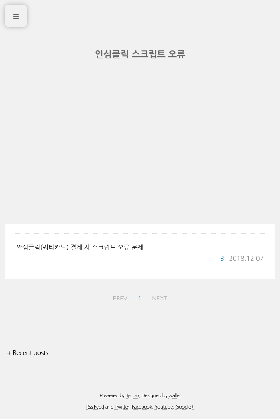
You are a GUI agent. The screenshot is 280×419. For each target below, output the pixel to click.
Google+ (184, 407)
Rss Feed (95, 407)
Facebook (142, 407)
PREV (120, 298)
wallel (174, 395)
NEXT (159, 298)
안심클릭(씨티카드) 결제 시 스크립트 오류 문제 (79, 247)
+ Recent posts (27, 352)
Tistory (132, 395)
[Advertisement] (140, 155)
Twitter (121, 407)
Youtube (163, 407)
